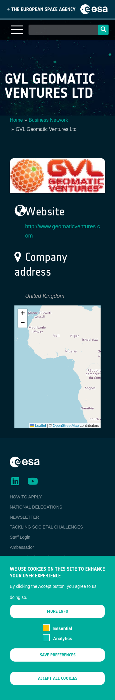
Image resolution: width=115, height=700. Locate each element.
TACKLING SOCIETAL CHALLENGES (46, 527)
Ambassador (22, 547)
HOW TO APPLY (26, 496)
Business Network (48, 120)
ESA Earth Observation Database (42, 557)
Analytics (62, 641)
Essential (62, 631)
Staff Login (20, 537)
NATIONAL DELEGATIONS (36, 507)
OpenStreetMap (66, 425)
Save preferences (57, 657)
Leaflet (38, 425)
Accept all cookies (57, 681)
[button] (22, 313)
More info (57, 614)
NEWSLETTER (24, 517)
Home (16, 120)
